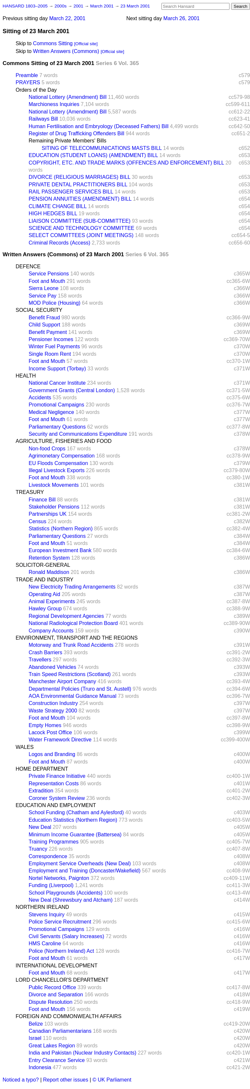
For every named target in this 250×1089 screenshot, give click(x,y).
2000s (61, 6)
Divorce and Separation (56, 994)
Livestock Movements (54, 485)
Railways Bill (43, 119)
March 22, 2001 (67, 18)
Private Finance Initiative (57, 776)
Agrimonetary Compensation (62, 455)
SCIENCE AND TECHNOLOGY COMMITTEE (81, 228)
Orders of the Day (36, 90)
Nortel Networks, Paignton (59, 878)
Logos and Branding (52, 754)
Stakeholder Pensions (54, 507)
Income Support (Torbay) (57, 368)
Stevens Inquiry (46, 914)
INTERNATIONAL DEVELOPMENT (57, 965)
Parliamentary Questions (57, 427)
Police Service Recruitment (60, 921)
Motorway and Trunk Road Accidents (71, 645)
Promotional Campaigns (56, 404)
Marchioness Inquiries (54, 104)
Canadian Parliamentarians (60, 1031)
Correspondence (48, 856)
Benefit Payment (48, 332)
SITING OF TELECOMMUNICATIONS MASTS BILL (102, 148)
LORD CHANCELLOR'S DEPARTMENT (62, 980)
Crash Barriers (45, 652)
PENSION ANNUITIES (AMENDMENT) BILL (80, 199)
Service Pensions (49, 273)
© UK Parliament (111, 1079)
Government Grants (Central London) (72, 390)
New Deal (40, 827)
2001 (79, 6)
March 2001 (102, 6)
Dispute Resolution (50, 1002)
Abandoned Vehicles (52, 667)
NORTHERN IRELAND (42, 907)
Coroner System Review (57, 798)
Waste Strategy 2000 (53, 710)
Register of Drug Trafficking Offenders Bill (76, 133)
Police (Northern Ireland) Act (61, 951)
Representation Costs (54, 783)
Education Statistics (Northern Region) (73, 820)
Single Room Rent (50, 354)
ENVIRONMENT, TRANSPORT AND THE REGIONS (77, 638)
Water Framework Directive (60, 739)
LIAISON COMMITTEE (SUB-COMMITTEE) (80, 221)
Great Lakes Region (52, 1045)
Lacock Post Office (50, 732)
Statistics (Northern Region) (61, 528)
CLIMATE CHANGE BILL (58, 206)
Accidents (40, 397)
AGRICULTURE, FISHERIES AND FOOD (64, 441)
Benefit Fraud (44, 317)
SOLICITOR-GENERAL (43, 565)
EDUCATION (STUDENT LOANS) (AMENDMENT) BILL (93, 155)
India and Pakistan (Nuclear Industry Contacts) (82, 1053)
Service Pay (42, 296)
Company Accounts (51, 630)
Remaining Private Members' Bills (67, 140)
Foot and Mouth (47, 281)
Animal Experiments (52, 601)
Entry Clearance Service (57, 1060)
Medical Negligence (51, 412)
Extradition (41, 790)
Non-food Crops (47, 448)
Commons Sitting (53, 43)
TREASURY (30, 492)
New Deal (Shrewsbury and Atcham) (71, 900)
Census (37, 521)
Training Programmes (53, 841)
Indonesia (40, 1067)
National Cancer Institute (57, 383)
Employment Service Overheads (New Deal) (80, 863)
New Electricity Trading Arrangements (72, 587)
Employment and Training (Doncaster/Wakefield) (85, 870)
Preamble (27, 75)
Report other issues (65, 1079)
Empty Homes (45, 725)
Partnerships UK (48, 514)
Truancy (38, 849)
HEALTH (26, 375)
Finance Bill (42, 499)
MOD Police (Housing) (54, 303)
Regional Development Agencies (66, 616)
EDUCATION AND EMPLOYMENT (56, 805)
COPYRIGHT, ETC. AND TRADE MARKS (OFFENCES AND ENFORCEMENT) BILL (126, 163)
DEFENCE (28, 266)
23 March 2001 (135, 6)
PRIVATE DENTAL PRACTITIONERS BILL (78, 184)
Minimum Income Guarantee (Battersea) (75, 834)
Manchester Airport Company (62, 681)
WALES (25, 747)
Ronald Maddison (49, 572)
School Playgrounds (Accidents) (66, 893)
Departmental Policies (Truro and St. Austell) (80, 689)
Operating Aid (44, 594)
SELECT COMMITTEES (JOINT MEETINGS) (81, 235)
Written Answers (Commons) (66, 51)
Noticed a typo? (21, 1079)
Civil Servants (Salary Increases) (66, 936)
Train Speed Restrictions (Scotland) (70, 674)
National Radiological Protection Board (73, 623)
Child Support (44, 324)
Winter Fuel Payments (54, 346)
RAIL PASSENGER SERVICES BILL (71, 191)
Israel (35, 1038)
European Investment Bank (60, 550)
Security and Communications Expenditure (78, 434)
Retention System (49, 558)
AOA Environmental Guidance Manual (72, 696)
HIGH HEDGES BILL (53, 213)
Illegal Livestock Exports (57, 470)
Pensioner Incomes (51, 339)
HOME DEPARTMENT (42, 769)
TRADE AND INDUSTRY (45, 579)
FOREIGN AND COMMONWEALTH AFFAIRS (68, 1016)
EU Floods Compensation (58, 463)
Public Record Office (52, 987)
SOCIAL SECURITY (39, 310)
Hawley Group (45, 608)
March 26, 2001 (181, 18)
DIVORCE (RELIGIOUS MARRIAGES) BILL (79, 177)
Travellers (40, 659)
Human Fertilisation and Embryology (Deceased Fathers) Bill (99, 126)
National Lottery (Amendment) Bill (67, 97)
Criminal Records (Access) (59, 243)
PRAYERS (28, 82)
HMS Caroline (45, 943)
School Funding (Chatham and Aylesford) (76, 812)
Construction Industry (53, 703)
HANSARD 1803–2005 (25, 6)
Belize (36, 1024)
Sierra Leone (44, 288)
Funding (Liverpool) (51, 885)
